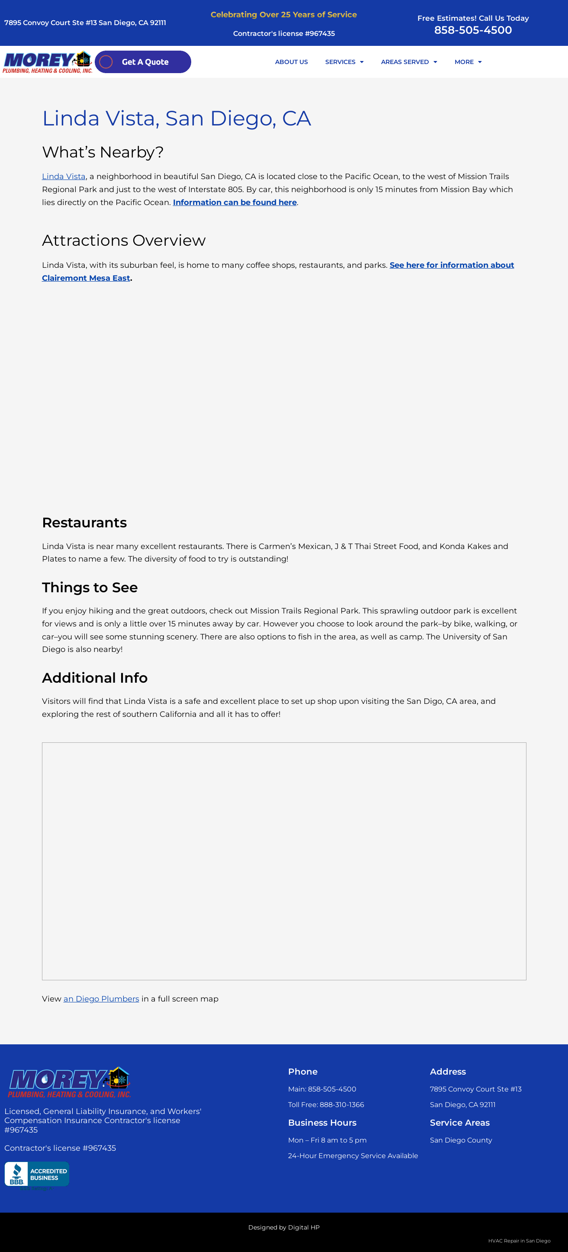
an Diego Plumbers (101, 999)
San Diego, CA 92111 (463, 1105)
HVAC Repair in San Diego (519, 1241)
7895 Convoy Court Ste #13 (476, 1089)
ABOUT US (291, 62)
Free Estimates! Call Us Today (473, 18)
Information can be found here (235, 202)
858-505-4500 (473, 29)
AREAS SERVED (409, 62)
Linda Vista (64, 176)
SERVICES (344, 62)
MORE (468, 62)
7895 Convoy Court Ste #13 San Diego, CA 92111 (85, 23)
